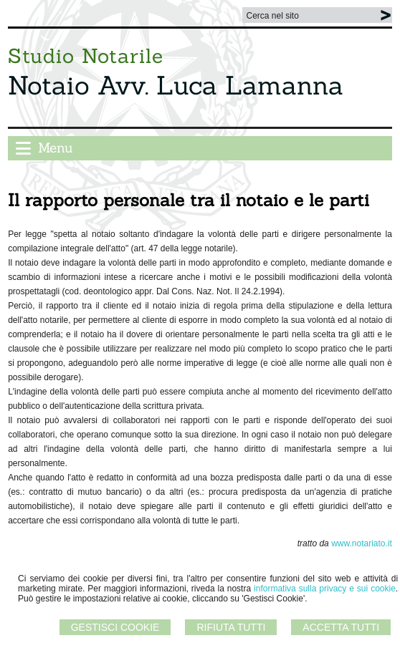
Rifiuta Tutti (230, 627)
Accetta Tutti (341, 627)
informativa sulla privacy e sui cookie (325, 589)
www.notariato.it (361, 543)
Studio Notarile (85, 56)
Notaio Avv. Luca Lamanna (175, 85)
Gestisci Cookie (115, 627)
